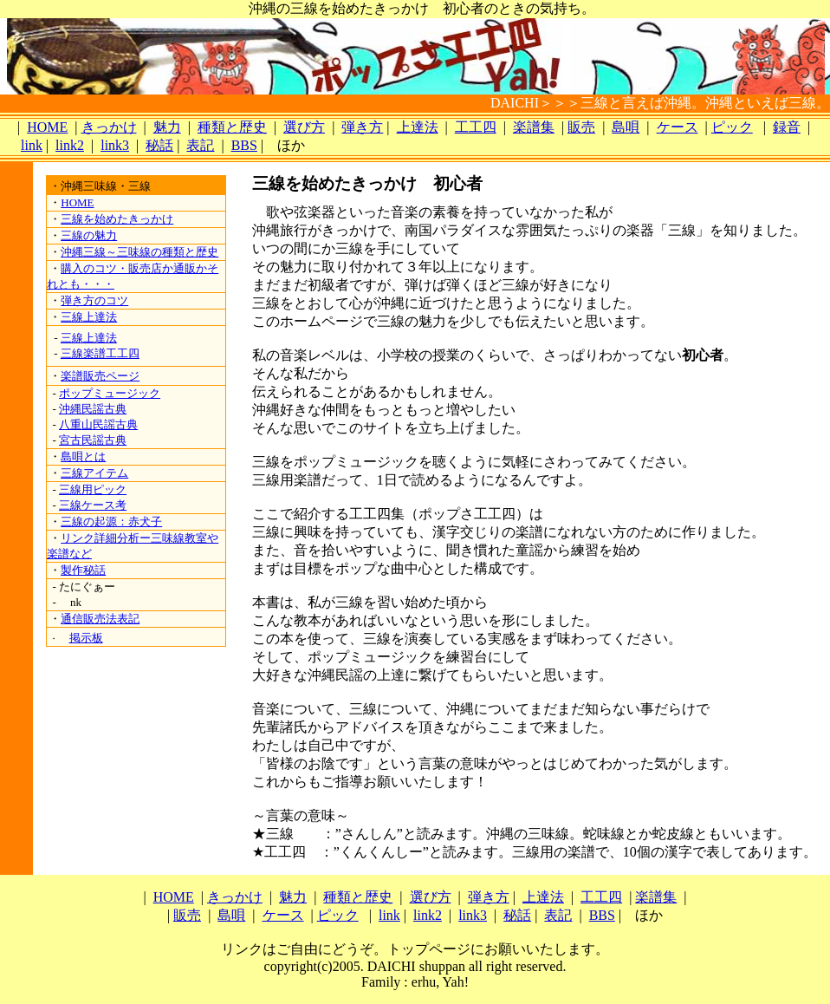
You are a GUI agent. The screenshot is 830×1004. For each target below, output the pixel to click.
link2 (69, 145)
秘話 (159, 145)
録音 (787, 127)
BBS (244, 145)
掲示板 (86, 637)
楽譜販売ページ (100, 375)
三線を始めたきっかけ (117, 218)
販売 (581, 127)
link (31, 145)
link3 (115, 145)
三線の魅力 (89, 235)
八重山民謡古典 (98, 424)
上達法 (417, 127)
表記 (200, 145)
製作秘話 (83, 570)
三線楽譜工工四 (100, 353)
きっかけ (109, 127)
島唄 (625, 127)
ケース (677, 127)
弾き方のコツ (94, 300)
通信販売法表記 (100, 618)
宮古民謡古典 (92, 440)
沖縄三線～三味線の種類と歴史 (139, 251)
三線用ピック (92, 489)
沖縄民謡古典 (92, 408)
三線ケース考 (92, 505)
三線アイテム (94, 472)
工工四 (475, 127)
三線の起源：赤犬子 (111, 521)
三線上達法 (89, 316)
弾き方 (362, 127)
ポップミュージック (109, 393)
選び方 (304, 127)
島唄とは (83, 456)
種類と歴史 (232, 127)
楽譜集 (533, 127)
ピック (732, 127)
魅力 (167, 127)
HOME (47, 127)
